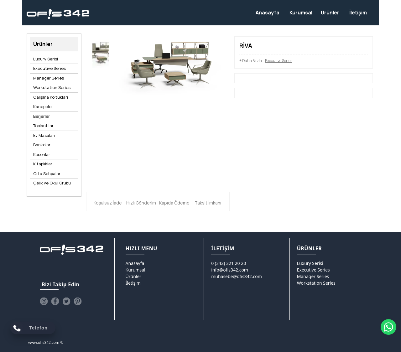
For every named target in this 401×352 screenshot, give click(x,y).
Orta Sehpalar (46, 173)
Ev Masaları (44, 135)
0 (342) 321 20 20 (228, 263)
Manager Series (48, 78)
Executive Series (49, 68)
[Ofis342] (58, 14)
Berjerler (41, 116)
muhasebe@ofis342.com (236, 276)
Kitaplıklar (42, 164)
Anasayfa (135, 263)
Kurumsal (135, 270)
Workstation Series (51, 87)
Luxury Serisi (45, 59)
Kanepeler (43, 106)
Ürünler (134, 276)
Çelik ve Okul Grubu (52, 183)
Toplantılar (43, 125)
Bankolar (41, 145)
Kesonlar (41, 154)
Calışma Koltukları (50, 97)
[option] (100, 55)
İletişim (133, 283)
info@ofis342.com (229, 270)
